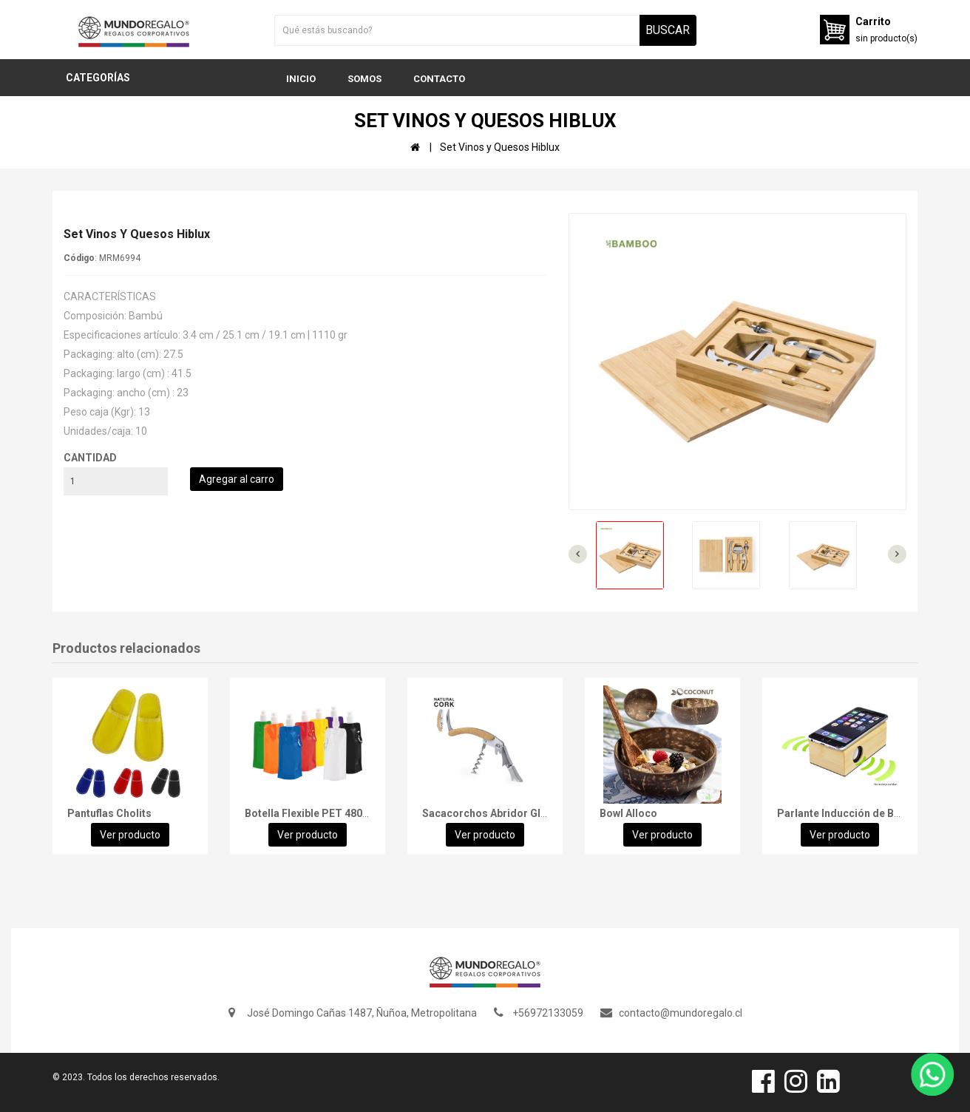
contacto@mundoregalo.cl (680, 1013)
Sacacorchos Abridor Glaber (492, 813)
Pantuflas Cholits (109, 813)
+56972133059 (547, 1013)
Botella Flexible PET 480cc (309, 813)
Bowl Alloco (628, 813)
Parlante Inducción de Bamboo (853, 813)
